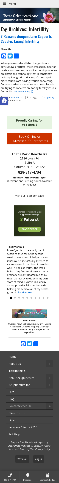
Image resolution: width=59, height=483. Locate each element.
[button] (4, 101)
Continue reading (23, 91)
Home (12, 356)
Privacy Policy (42, 449)
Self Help (14, 434)
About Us (15, 364)
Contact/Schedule (20, 406)
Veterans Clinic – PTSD (23, 427)
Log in (38, 459)
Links (12, 420)
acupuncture (17, 97)
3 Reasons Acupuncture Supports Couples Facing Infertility (26, 38)
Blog (11, 399)
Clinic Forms (17, 413)
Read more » (25, 292)
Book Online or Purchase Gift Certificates (29, 138)
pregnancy (49, 97)
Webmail (22, 459)
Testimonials (17, 371)
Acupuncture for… (20, 385)
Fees (11, 392)
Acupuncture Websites (23, 442)
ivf (41, 97)
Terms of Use (27, 449)
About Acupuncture (21, 378)
